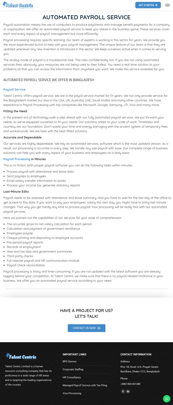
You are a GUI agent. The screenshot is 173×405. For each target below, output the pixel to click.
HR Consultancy (72, 377)
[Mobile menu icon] (167, 5)
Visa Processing (72, 393)
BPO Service (69, 361)
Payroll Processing (16, 159)
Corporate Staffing (73, 369)
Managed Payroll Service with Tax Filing (85, 385)
